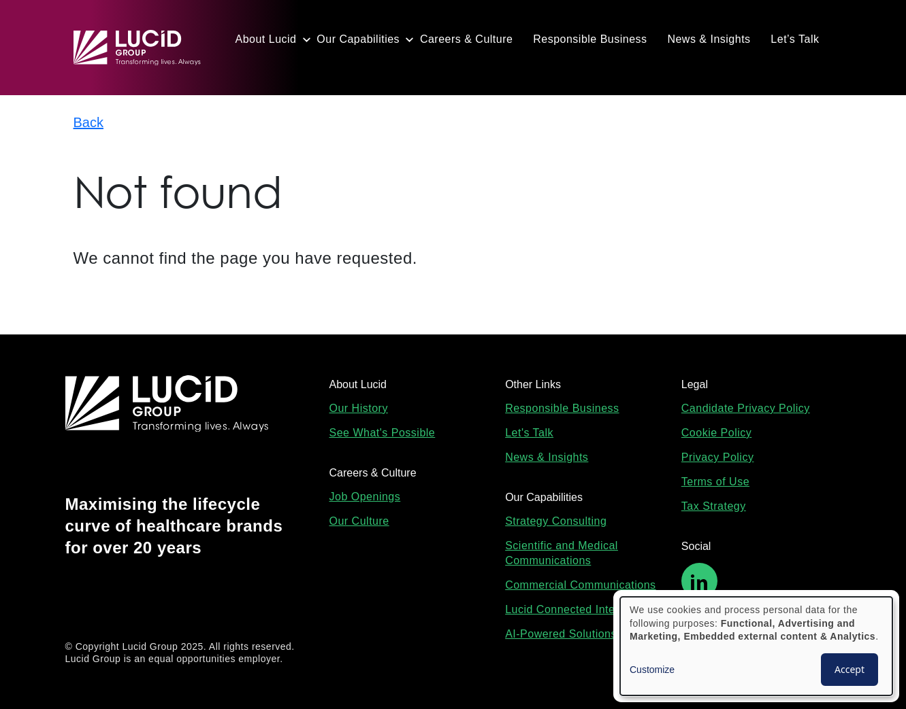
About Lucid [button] (266, 39)
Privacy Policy (717, 457)
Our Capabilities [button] (358, 39)
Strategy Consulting (555, 521)
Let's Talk (529, 432)
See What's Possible (382, 432)
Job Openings (365, 496)
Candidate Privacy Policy (745, 408)
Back (88, 122)
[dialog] (756, 646)
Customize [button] (652, 669)
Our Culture (359, 521)
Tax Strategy (713, 506)
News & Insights (708, 39)
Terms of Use (715, 481)
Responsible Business (590, 39)
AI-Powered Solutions (561, 634)
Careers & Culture (466, 39)
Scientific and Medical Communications (561, 553)
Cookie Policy (716, 432)
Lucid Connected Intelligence (579, 609)
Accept (849, 669)
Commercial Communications (580, 585)
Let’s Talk (795, 39)
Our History (358, 408)
